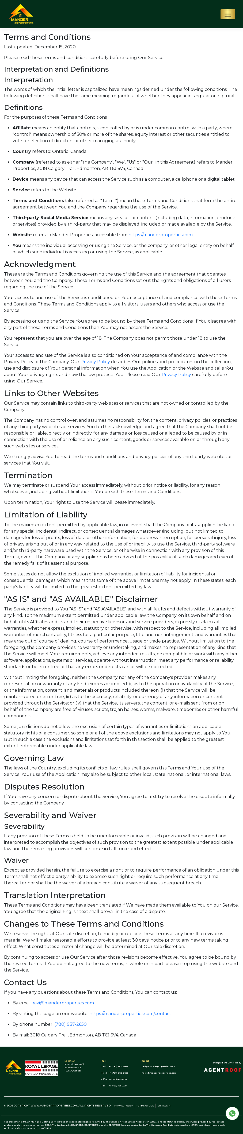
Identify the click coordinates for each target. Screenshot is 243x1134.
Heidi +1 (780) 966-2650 (114, 1072)
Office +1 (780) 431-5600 (114, 1079)
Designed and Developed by (227, 1063)
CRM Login (164, 1105)
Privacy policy (123, 1105)
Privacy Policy (95, 361)
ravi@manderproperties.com (63, 1002)
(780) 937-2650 (70, 1024)
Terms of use (145, 1105)
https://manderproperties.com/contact (130, 1013)
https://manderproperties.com (160, 234)
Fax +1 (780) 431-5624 (114, 1085)
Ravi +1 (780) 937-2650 (114, 1066)
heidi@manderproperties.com (159, 1072)
